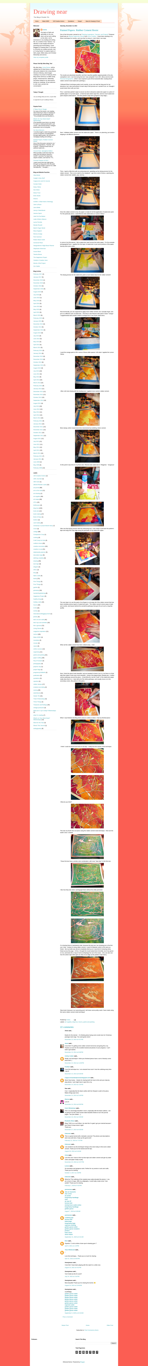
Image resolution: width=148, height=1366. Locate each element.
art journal (36, 487)
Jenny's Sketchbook (39, 210)
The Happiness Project (40, 257)
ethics (35, 569)
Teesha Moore (37, 254)
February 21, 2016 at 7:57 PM (73, 1140)
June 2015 (36, 306)
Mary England (37, 231)
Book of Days (37, 517)
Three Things (37, 702)
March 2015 (36, 315)
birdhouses (36, 505)
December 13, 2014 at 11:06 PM (74, 1063)
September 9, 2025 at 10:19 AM (74, 1313)
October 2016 (37, 286)
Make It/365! (45, 21)
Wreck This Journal (39, 725)
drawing (35, 561)
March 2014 (36, 347)
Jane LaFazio (37, 204)
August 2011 (37, 438)
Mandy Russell (37, 225)
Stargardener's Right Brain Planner (43, 245)
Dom (66, 1241)
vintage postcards (38, 707)
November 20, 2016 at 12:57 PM (74, 1162)
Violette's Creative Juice (40, 260)
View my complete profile (40, 57)
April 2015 (36, 312)
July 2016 (36, 294)
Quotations (71, 21)
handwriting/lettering (39, 593)
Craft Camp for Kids (39, 540)
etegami (35, 567)
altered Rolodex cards (39, 484)
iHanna (67, 1099)
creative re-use (37, 549)
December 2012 (38, 391)
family (35, 578)
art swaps (36, 499)
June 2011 (36, 444)
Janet (66, 1043)
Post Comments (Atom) (91, 1330)
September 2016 (38, 289)
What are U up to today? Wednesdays (44, 710)
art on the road (37, 490)
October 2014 (37, 327)
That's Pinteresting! (39, 699)
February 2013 (37, 385)
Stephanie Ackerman (39, 248)
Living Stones (46, 67)
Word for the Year (38, 722)
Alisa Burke (36, 175)
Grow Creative (92, 36)
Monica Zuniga (37, 234)
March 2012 (36, 418)
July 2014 (36, 336)
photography (37, 663)
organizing (36, 652)
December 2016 (38, 280)
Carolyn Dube (37, 184)
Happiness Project (38, 596)
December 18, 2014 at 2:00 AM (74, 1117)
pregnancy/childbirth (39, 672)
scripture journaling (39, 687)
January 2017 (37, 277)
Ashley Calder (69, 1056)
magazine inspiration (39, 631)
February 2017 (37, 274)
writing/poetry (37, 728)
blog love (75, 1022)
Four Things (36, 584)
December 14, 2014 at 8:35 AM (74, 1074)
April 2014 (36, 344)
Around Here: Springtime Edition (43, 151)
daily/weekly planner (39, 552)
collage (35, 531)
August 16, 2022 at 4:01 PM (73, 1267)
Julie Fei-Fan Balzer (39, 216)
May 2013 (36, 377)
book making (37, 514)
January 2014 (37, 353)
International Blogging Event (41, 613)
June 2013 (36, 374)
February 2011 (37, 456)
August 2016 (37, 292)
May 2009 (36, 465)
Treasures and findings (40, 705)
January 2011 (37, 459)
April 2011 (36, 450)
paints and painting (88, 1022)
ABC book (36, 481)
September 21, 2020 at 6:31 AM (74, 1237)
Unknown (68, 1133)
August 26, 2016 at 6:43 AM (73, 1151)
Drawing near (50, 11)
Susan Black (37, 251)
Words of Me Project (39, 263)
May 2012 (36, 412)
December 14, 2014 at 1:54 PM (74, 1084)
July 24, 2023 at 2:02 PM (72, 1276)
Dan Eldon (36, 190)
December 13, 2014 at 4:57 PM (74, 1039)
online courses (37, 649)
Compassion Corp (38, 534)
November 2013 (38, 359)
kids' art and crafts (38, 619)
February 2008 (37, 468)
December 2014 (38, 324)
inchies (35, 611)
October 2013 (37, 362)
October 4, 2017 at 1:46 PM (73, 1173)
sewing (35, 690)
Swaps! (80, 21)
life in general (37, 625)
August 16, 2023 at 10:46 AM (73, 1285)
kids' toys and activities (40, 622)
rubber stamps (37, 684)
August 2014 (37, 333)
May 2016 (36, 300)
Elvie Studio (36, 195)
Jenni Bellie (36, 207)
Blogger (82, 1362)
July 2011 (36, 441)
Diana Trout (36, 193)
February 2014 (37, 350)
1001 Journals (37, 479)
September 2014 (38, 330)
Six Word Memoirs (38, 130)
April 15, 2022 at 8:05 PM (72, 1258)
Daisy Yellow (37, 187)
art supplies (68, 1022)
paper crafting (37, 658)
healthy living (37, 599)
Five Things (36, 581)
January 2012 (37, 424)
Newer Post (65, 1325)
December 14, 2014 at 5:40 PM (74, 1095)
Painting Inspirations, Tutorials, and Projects (95, 34)
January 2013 (37, 388)
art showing (36, 493)
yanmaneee (68, 1189)
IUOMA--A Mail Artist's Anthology (43, 201)
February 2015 (37, 318)
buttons (35, 520)
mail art (35, 634)
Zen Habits (36, 266)
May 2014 (36, 341)
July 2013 (36, 371)
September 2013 (38, 365)
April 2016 (36, 303)
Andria (45, 29)
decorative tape (38, 555)
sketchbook (36, 693)
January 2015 (37, 321)
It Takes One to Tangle (40, 109)
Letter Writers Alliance (39, 219)
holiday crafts (37, 602)
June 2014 (36, 338)
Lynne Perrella (37, 222)
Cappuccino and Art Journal (41, 181)
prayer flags (36, 669)
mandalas (36, 640)
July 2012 (36, 406)
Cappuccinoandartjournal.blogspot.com (77, 1077)
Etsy (34, 572)
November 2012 (38, 394)
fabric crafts (36, 575)
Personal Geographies (66, 79)
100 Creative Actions (58, 21)
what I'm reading (38, 715)
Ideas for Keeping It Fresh (93, 21)
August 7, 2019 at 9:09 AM (72, 1211)
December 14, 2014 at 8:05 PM (74, 1104)
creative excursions (39, 546)
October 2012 (37, 397)
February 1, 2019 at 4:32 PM (73, 1185)
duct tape (36, 564)
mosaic (35, 643)
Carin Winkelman (70, 1108)
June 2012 (36, 409)
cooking (35, 537)
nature (35, 646)
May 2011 (36, 447)
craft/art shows (37, 543)
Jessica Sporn (37, 213)
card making (37, 523)
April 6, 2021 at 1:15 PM (72, 1246)
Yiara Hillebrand (70, 1250)
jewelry (35, 616)
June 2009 (36, 462)
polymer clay (37, 666)
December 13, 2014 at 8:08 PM (74, 1052)
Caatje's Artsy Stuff (39, 178)
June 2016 (36, 297)
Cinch (35, 528)
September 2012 (38, 400)
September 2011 (38, 435)
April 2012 (36, 415)
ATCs (35, 502)
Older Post (110, 1325)
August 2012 (37, 403)
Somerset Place (38, 242)
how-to (81, 1022)
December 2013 (38, 356)
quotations (36, 678)
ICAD (35, 608)
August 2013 (37, 368)
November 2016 (38, 283)
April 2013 (36, 380)
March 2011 (36, 453)
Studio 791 (36, 696)
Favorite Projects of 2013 (40, 160)
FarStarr (67, 1067)
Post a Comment (68, 1317)
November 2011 (38, 429)
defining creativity (38, 558)
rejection (35, 681)
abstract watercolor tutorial (76, 36)
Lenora (67, 1166)
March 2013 (36, 382)
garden (35, 587)
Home (37, 21)
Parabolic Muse (70, 1121)
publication (36, 675)
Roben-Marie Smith (39, 239)
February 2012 (37, 421)
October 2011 (37, 432)
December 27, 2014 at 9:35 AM (74, 1129)
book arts (36, 511)
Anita (66, 1155)
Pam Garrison (37, 237)
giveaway (36, 590)
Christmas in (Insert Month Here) (43, 525)
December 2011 (38, 426)
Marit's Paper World (39, 228)
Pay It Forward (37, 660)
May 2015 (36, 309)
